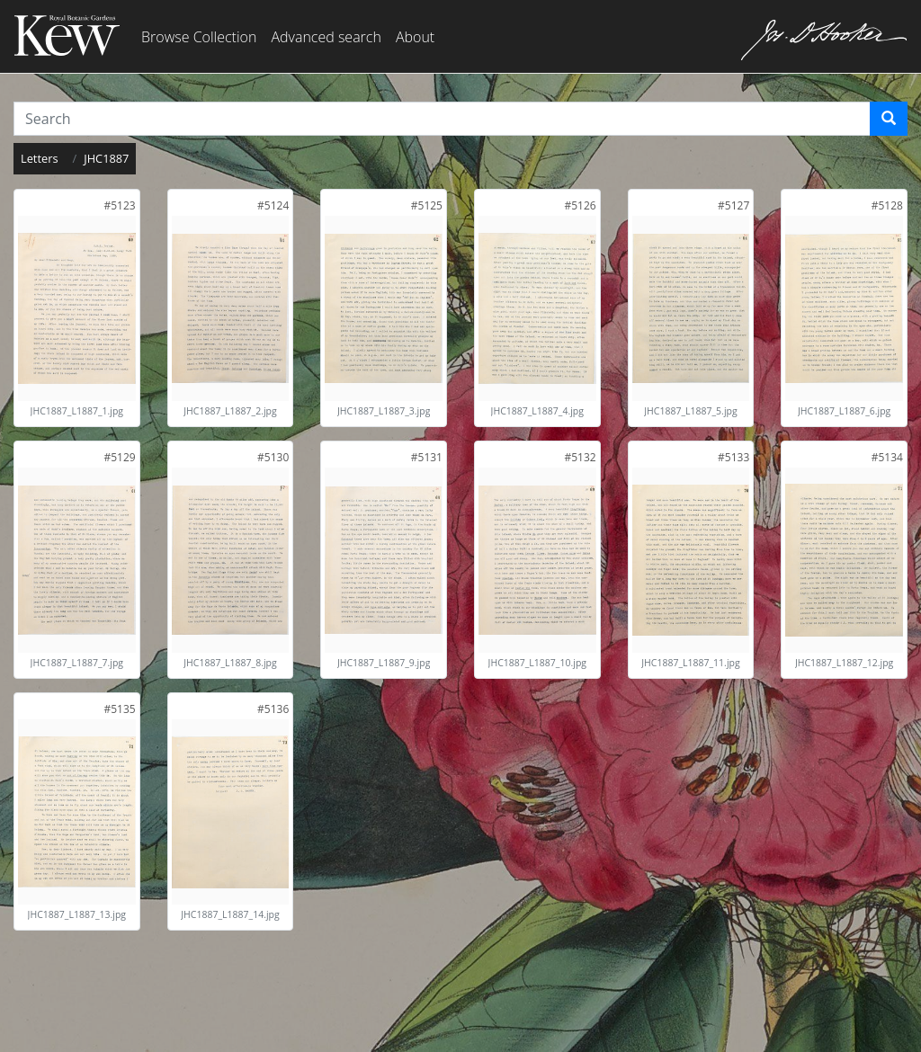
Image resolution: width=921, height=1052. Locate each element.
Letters (39, 158)
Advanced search (325, 37)
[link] (119, 205)
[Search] (889, 119)
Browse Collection (198, 37)
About (415, 37)
